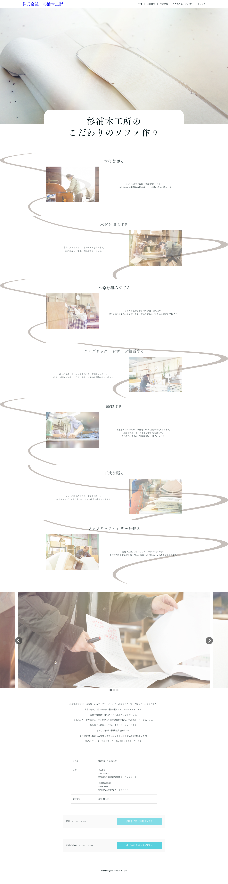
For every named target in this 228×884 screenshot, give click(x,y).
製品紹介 (201, 4)
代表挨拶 (164, 4)
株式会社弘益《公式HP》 (139, 845)
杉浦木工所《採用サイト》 (139, 821)
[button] (111, 690)
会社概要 (151, 4)
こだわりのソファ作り (183, 4)
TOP (140, 4)
